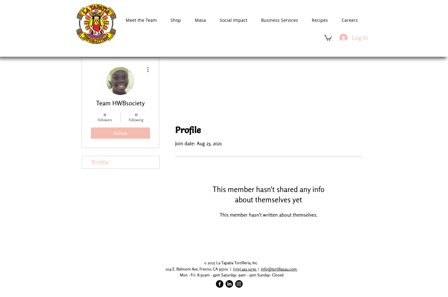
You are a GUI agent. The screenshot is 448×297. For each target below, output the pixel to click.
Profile (100, 162)
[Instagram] (239, 284)
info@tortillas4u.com (279, 268)
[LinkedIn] (229, 284)
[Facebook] (219, 284)
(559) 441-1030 (245, 268)
